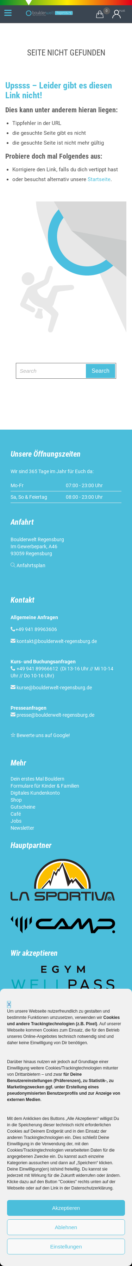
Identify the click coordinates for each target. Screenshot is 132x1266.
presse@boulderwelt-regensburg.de (55, 715)
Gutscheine (23, 807)
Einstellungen (66, 1247)
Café (16, 814)
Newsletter (22, 828)
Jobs (16, 821)
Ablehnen (66, 1227)
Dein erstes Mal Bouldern (37, 779)
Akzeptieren (66, 1208)
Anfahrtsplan (31, 565)
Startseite (99, 179)
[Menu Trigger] (8, 12)
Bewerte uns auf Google (43, 735)
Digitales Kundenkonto (35, 793)
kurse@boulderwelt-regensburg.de (54, 687)
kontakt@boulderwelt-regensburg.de (57, 641)
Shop (16, 800)
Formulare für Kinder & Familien (45, 786)
